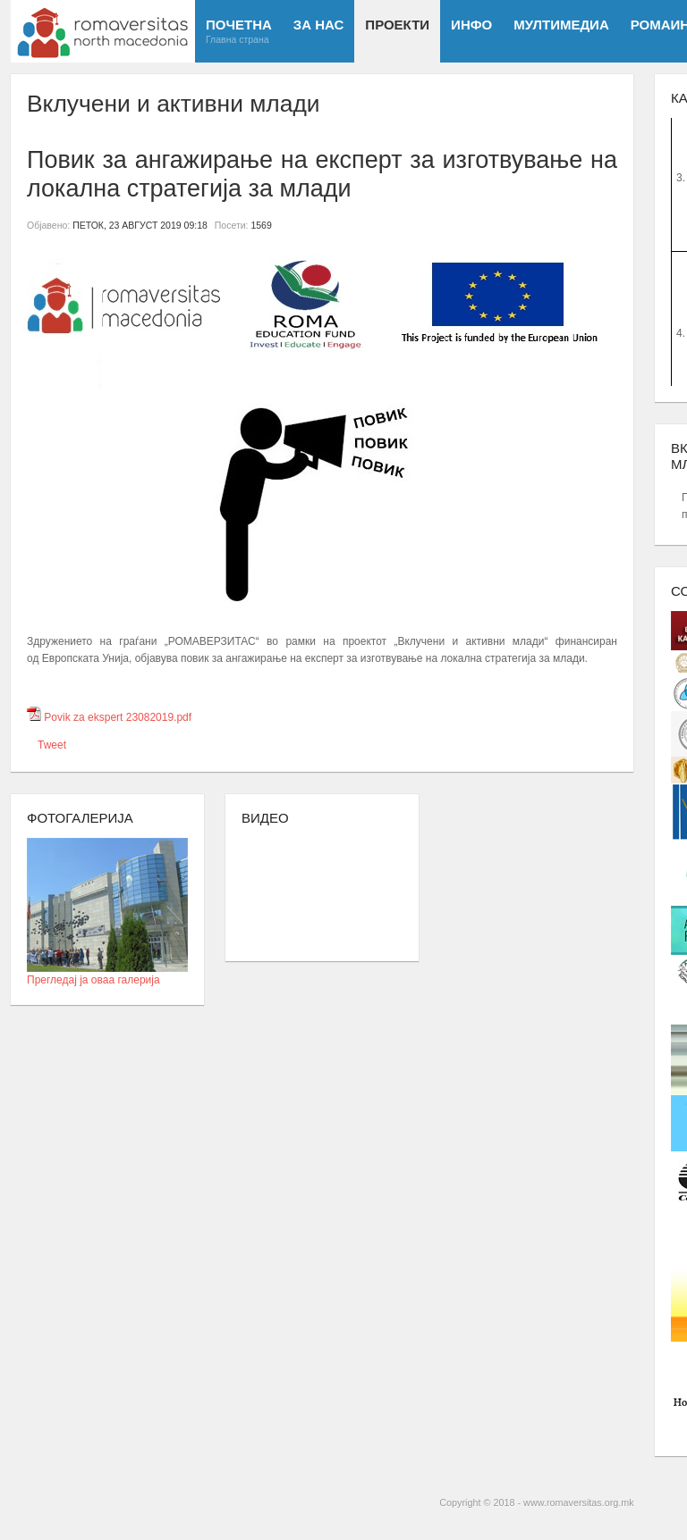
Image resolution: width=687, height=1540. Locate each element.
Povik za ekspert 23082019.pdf (117, 717)
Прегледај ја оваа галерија (107, 974)
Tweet (52, 745)
